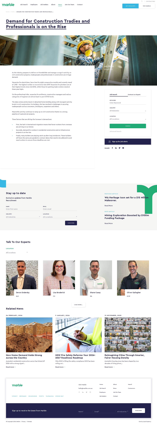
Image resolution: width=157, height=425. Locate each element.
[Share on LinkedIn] (116, 148)
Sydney (15, 396)
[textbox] (128, 111)
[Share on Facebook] (112, 148)
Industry (113, 108)
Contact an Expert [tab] (134, 94)
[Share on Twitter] (119, 148)
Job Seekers (44, 4)
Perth (41, 396)
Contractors (131, 388)
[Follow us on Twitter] (86, 392)
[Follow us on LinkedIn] (83, 392)
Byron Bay (59, 396)
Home (7, 11)
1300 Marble (147, 6)
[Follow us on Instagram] (90, 392)
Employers (34, 4)
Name (7, 206)
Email (44, 206)
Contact (80, 4)
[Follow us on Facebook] (79, 392)
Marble (18, 421)
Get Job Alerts (130, 6)
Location (113, 116)
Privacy (24, 421)
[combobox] (128, 111)
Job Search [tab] (113, 94)
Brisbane (23, 396)
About (53, 4)
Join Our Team (69, 4)
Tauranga (50, 396)
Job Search (24, 4)
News (60, 4)
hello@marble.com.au (85, 388)
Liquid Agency (147, 421)
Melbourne (33, 396)
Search (130, 384)
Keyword (113, 100)
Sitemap (29, 421)
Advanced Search (115, 131)
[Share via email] (123, 148)
